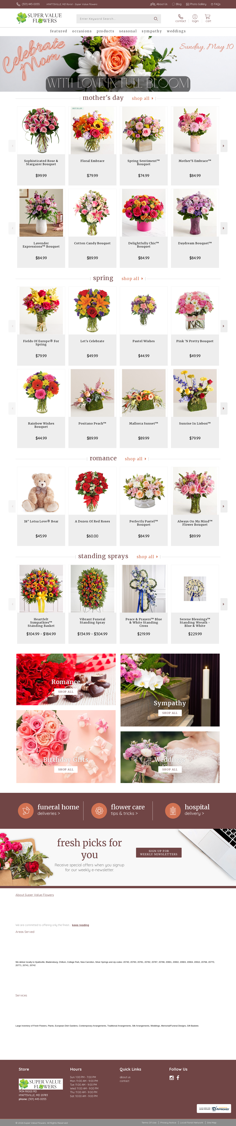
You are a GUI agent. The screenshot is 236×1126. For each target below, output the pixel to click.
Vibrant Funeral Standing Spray (92, 620)
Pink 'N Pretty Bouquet (195, 341)
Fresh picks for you (89, 854)
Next (224, 146)
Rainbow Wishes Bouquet (41, 425)
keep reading (80, 925)
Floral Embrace (93, 161)
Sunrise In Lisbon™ (195, 423)
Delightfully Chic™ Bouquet (143, 244)
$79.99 (92, 175)
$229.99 (195, 633)
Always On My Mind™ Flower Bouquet (195, 522)
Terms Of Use (149, 1122)
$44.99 (143, 355)
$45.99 (41, 536)
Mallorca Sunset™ (143, 423)
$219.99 (143, 633)
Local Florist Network (191, 1122)
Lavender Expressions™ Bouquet (41, 244)
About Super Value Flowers (35, 895)
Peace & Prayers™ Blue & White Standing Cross (144, 622)
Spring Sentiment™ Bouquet (144, 162)
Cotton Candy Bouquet (92, 243)
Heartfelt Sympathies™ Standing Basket (41, 622)
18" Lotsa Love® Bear (41, 521)
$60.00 (92, 536)
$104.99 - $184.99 (41, 633)
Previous (12, 146)
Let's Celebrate (92, 341)
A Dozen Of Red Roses (92, 521)
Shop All (141, 98)
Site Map (211, 1122)
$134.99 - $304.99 (92, 633)
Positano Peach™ (92, 423)
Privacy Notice (168, 1122)
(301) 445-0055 (31, 4)
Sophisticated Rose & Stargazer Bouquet (41, 162)
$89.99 (92, 257)
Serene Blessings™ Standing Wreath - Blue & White (195, 622)
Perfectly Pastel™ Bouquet (144, 522)
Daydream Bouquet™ (195, 243)
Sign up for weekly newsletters (159, 852)
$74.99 (143, 175)
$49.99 (92, 355)
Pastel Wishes (144, 341)
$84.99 (195, 175)
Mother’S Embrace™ (195, 161)
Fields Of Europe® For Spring (41, 342)
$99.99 (41, 175)
